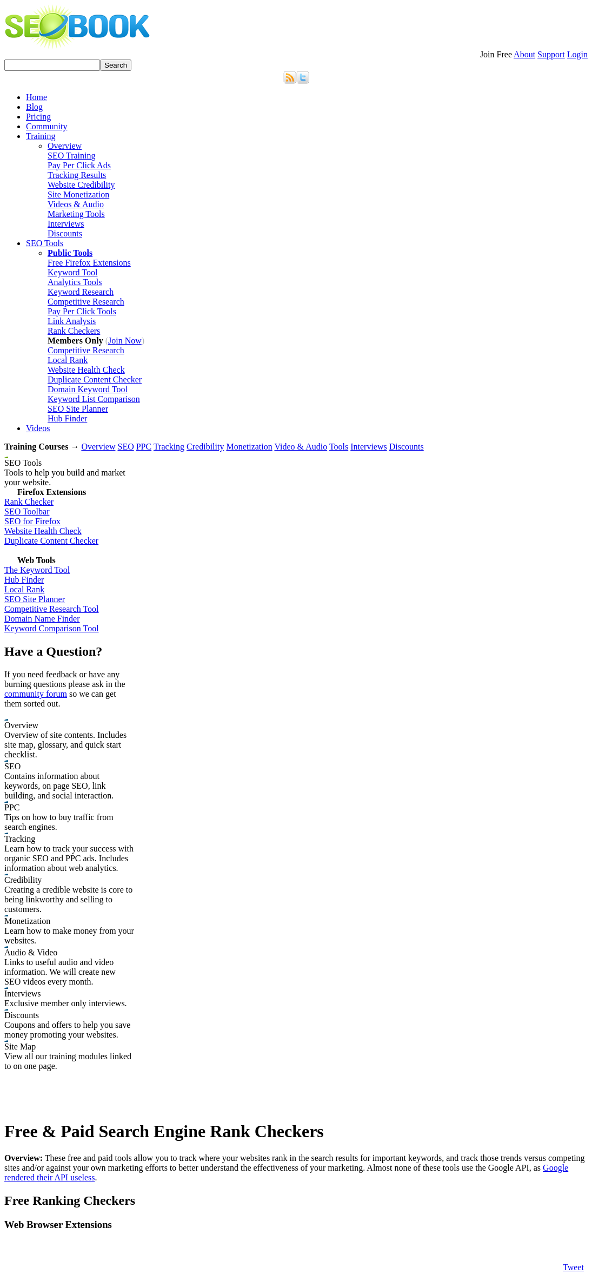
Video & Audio (300, 446)
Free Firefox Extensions (89, 262)
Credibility (205, 446)
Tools (338, 446)
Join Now (125, 340)
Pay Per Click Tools (82, 311)
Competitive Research (86, 301)
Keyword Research (81, 291)
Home (36, 97)
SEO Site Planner (78, 408)
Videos (38, 428)
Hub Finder (67, 418)
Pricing (38, 116)
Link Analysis (72, 321)
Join (496, 54)
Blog (34, 106)
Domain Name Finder (42, 618)
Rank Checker (29, 501)
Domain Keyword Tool (88, 389)
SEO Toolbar (26, 511)
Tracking (169, 446)
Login (577, 54)
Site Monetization (78, 194)
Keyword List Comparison (94, 399)
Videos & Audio (76, 204)
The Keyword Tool (37, 570)
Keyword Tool (72, 272)
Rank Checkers (74, 330)
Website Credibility (81, 184)
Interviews (66, 223)
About (524, 54)
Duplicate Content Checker (95, 379)
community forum (35, 693)
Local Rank (68, 360)
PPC (143, 446)
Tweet (573, 1267)
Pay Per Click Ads (79, 165)
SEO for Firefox (32, 521)
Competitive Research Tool (51, 608)
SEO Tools (44, 243)
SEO (125, 446)
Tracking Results (77, 175)
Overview (65, 145)
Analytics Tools (75, 282)
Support (551, 54)
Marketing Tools (76, 214)
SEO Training (71, 155)
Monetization (249, 446)
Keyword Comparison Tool (51, 628)
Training (41, 136)
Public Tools (70, 253)
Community (46, 126)
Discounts (65, 233)
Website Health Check (86, 369)
